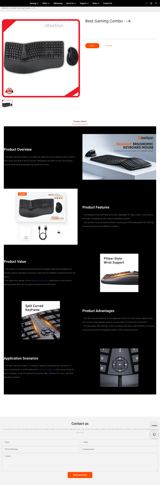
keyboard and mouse (40, 280)
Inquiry (92, 46)
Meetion (5, 8)
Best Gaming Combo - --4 (23, 8)
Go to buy (109, 46)
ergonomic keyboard (46, 369)
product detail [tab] (80, 121)
